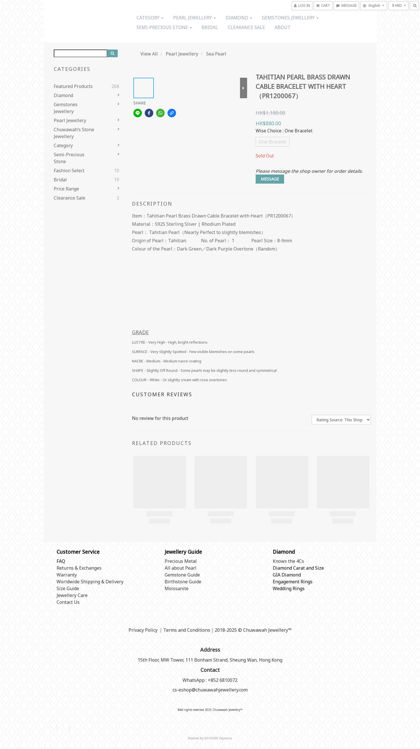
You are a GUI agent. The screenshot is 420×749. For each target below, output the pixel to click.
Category (150, 18)
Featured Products (73, 86)
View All (149, 54)
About (283, 27)
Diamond (238, 18)
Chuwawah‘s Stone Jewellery (74, 132)
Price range (66, 189)
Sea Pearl (216, 54)
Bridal (210, 27)
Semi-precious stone (164, 27)
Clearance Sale (246, 27)
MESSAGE (270, 179)
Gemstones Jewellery (290, 18)
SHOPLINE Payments (218, 738)
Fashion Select (69, 170)
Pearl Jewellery (194, 18)
